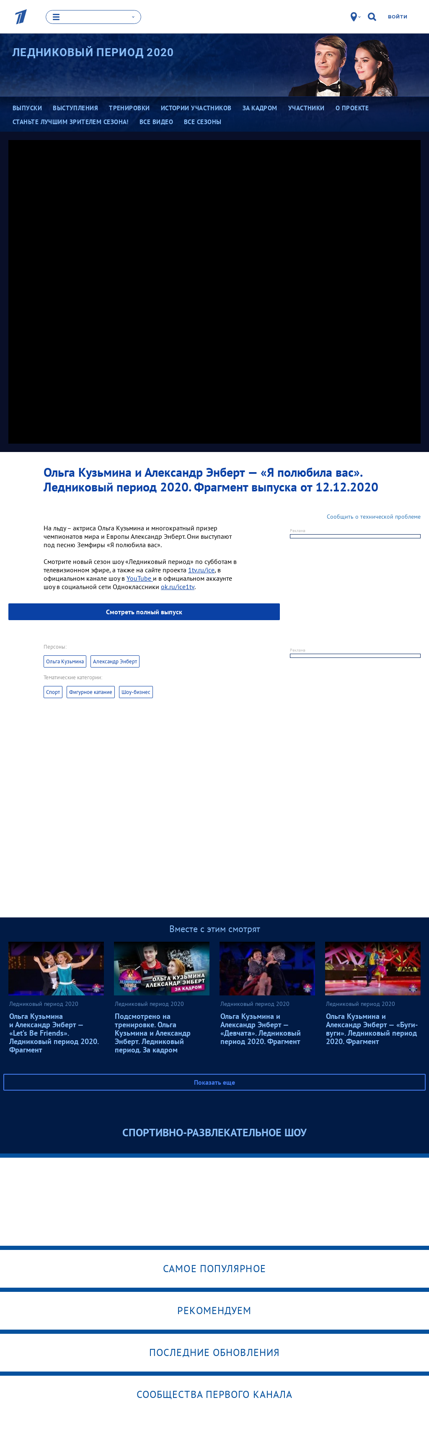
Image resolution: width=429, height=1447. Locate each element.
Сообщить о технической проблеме (374, 516)
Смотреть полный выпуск (144, 612)
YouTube (140, 578)
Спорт (53, 692)
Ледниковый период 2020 (93, 52)
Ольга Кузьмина (65, 661)
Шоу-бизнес (135, 692)
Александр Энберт (115, 661)
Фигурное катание (90, 692)
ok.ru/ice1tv (177, 586)
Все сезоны (203, 122)
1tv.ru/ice (201, 570)
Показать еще (214, 1082)
